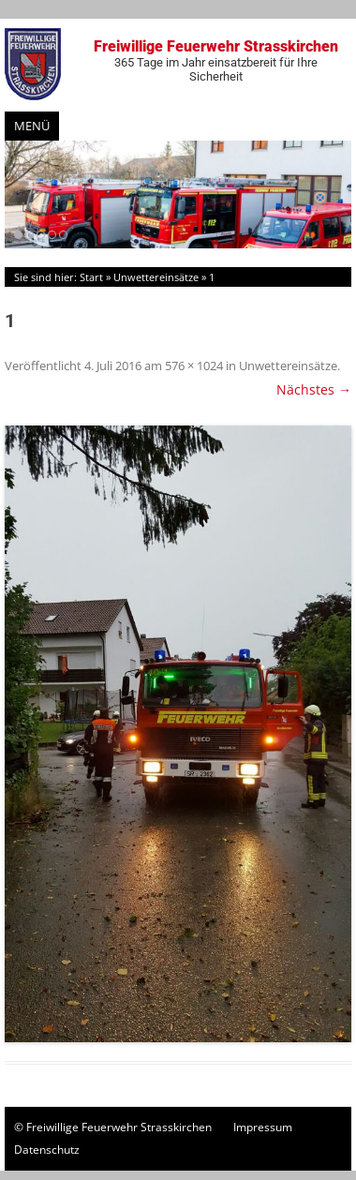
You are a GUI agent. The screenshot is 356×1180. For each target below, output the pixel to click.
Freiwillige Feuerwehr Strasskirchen (215, 60)
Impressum (262, 1127)
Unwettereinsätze (156, 277)
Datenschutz (47, 1150)
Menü (32, 125)
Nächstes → (313, 389)
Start (91, 277)
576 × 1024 (194, 365)
